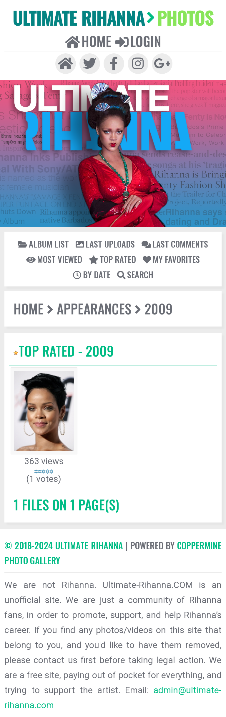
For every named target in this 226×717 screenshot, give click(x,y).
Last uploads (105, 244)
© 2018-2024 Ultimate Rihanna (63, 545)
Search (135, 274)
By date (91, 274)
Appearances (94, 308)
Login (138, 41)
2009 (158, 308)
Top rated (112, 259)
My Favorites (171, 259)
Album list (43, 244)
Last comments (175, 244)
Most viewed (54, 259)
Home (88, 41)
